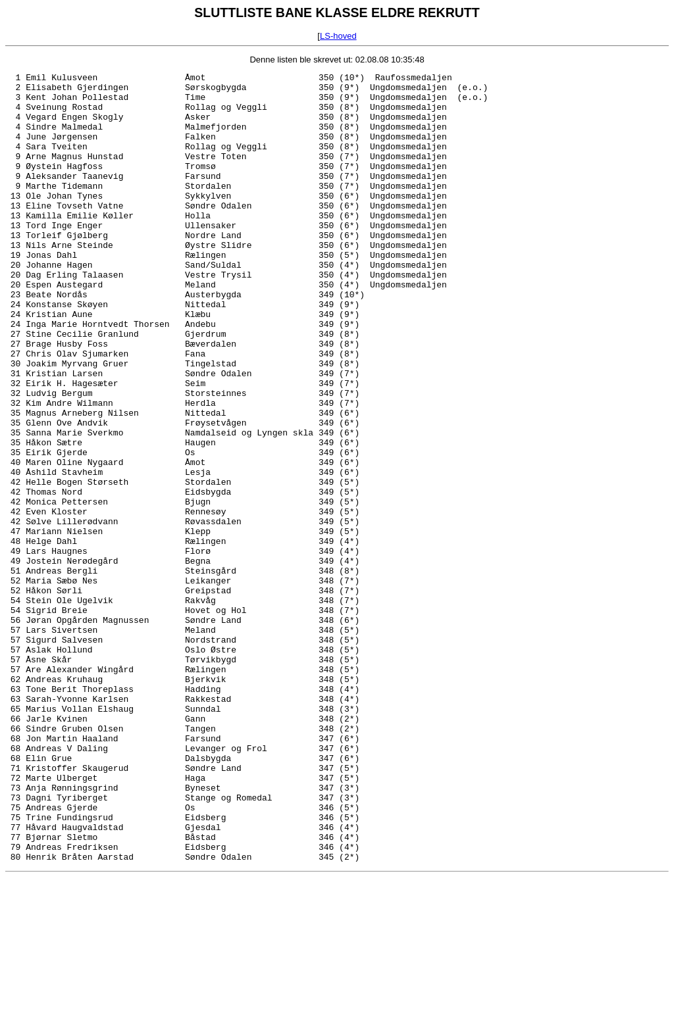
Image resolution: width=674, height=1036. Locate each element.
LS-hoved (338, 36)
